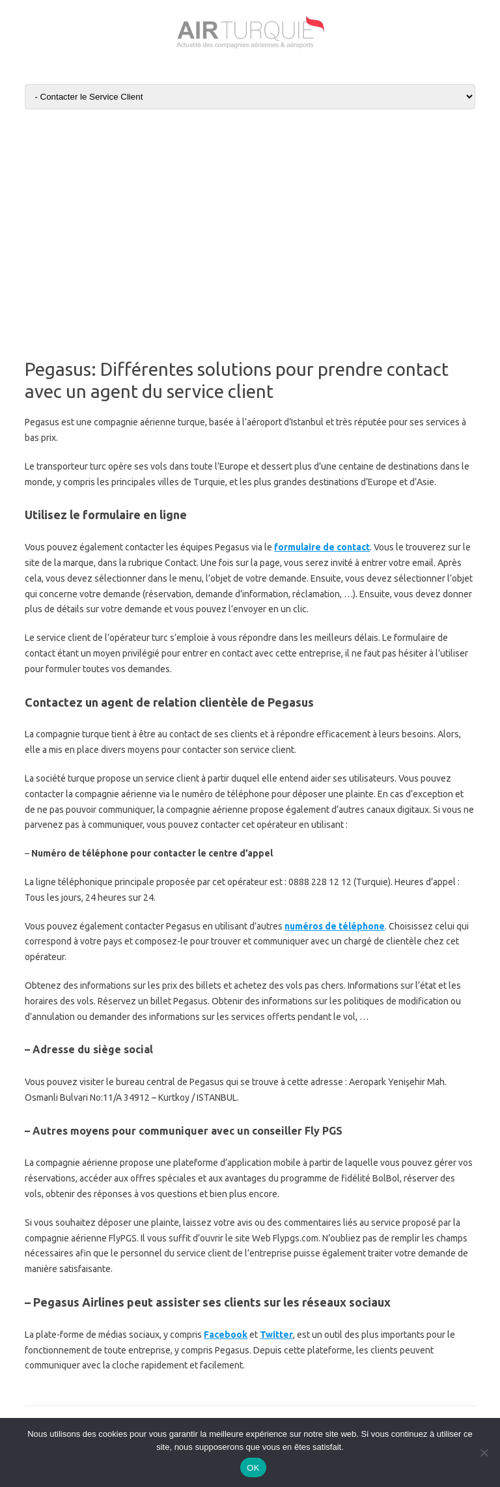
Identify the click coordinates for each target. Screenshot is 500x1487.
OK (253, 1468)
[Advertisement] (250, 219)
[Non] (483, 1452)
